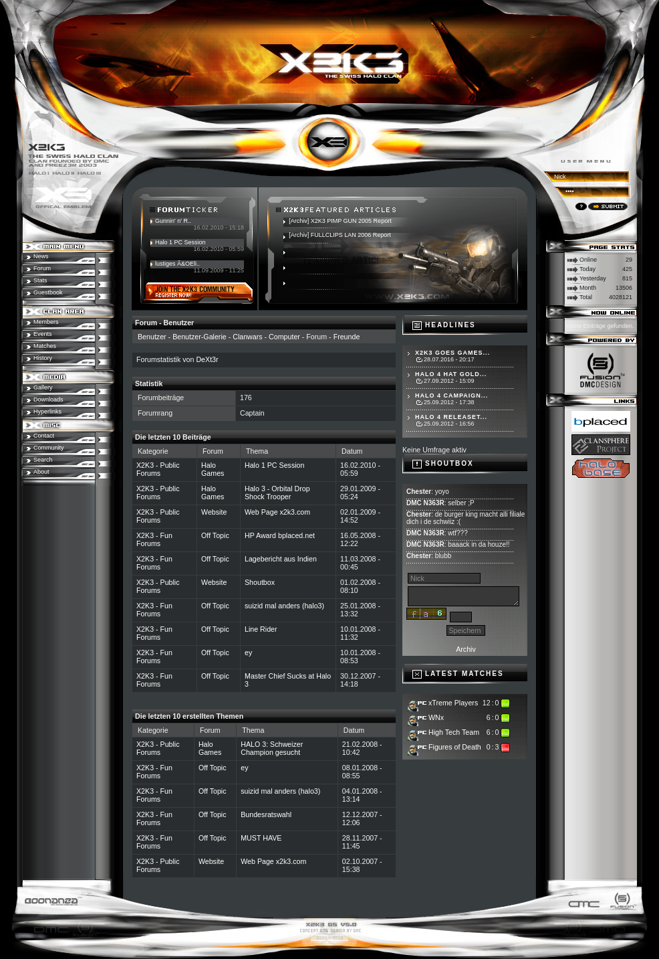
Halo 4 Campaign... (451, 395)
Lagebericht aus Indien (281, 559)
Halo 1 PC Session (180, 242)
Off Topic (215, 535)
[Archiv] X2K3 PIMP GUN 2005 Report (340, 220)
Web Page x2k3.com (277, 512)
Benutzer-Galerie (199, 337)
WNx (436, 717)
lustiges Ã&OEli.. (177, 263)
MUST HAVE (261, 838)
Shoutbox (260, 582)
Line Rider (261, 629)
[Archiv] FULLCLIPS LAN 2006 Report (340, 235)
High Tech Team (453, 732)
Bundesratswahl (266, 814)
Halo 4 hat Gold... (451, 374)
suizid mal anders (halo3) (284, 606)
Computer (284, 337)
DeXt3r (207, 359)
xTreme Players (453, 703)
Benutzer (152, 337)
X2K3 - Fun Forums (154, 539)
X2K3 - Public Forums (158, 469)
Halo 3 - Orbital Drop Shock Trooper (277, 493)
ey (248, 652)
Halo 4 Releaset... (451, 417)
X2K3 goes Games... (452, 352)
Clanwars (247, 337)
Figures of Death (454, 747)
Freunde (347, 337)
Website (214, 512)
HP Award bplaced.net (280, 535)
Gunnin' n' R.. (173, 220)
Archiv (466, 649)
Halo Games (212, 469)
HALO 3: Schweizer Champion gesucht (272, 748)
